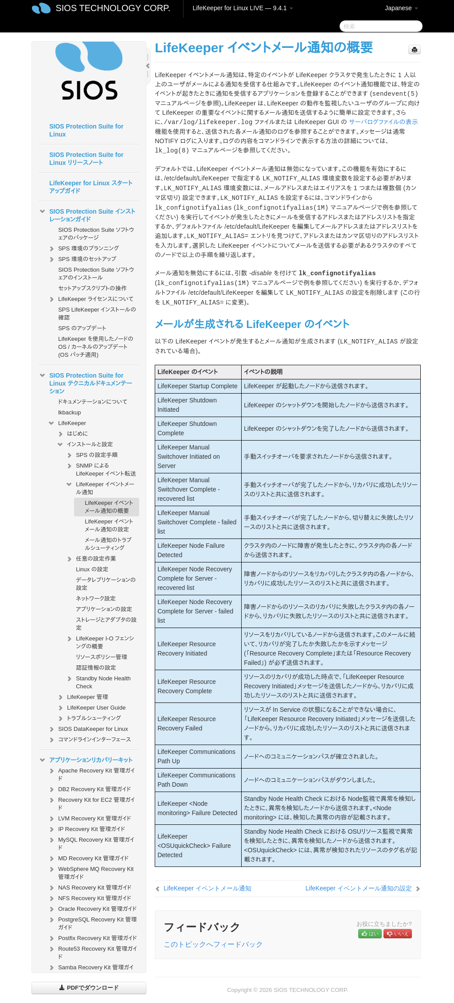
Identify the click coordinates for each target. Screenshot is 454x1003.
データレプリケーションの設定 (106, 584)
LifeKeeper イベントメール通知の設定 (109, 525)
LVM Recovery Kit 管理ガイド (89, 818)
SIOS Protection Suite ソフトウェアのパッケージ (96, 233)
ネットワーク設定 (96, 598)
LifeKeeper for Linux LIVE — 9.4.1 (242, 8)
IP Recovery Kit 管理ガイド (86, 829)
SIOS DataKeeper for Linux (87, 729)
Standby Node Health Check (98, 681)
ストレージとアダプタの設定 (106, 624)
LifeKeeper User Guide (90, 707)
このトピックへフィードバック (213, 944)
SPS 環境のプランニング (83, 248)
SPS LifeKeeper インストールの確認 (97, 313)
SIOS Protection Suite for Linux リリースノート (86, 158)
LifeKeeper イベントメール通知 (99, 487)
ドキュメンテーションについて (92, 401)
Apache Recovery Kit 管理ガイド (91, 773)
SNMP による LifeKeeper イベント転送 (100, 469)
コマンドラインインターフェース (89, 739)
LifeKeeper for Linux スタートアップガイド (90, 187)
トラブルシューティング (88, 718)
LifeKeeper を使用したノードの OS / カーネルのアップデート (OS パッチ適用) (95, 347)
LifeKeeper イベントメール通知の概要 (109, 507)
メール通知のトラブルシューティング (108, 544)
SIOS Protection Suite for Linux (86, 130)
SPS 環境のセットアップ (81, 259)
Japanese (401, 8)
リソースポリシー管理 (101, 657)
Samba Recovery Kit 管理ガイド (90, 970)
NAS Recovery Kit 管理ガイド (89, 887)
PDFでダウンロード (89, 987)
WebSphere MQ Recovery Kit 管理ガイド (90, 872)
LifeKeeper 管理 (82, 697)
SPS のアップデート (82, 328)
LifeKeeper (66, 423)
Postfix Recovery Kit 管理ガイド (92, 938)
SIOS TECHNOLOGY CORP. (112, 8)
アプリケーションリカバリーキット (85, 760)
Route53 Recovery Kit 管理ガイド (92, 952)
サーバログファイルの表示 (383, 121)
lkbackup (69, 412)
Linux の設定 (92, 569)
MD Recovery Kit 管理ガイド (88, 858)
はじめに (72, 434)
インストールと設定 (84, 444)
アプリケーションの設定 (104, 609)
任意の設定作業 (90, 559)
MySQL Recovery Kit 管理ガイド (90, 843)
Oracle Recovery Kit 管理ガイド (92, 909)
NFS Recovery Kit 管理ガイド (89, 898)
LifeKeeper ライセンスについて (90, 299)
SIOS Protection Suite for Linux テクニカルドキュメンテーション (85, 382)
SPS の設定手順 (91, 455)
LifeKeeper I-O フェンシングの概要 (99, 641)
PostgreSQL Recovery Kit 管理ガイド (92, 922)
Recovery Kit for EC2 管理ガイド (91, 803)
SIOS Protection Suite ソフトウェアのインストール (96, 273)
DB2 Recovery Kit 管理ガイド (89, 789)
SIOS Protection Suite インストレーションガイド (87, 214)
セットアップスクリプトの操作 (92, 288)
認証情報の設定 (96, 667)
